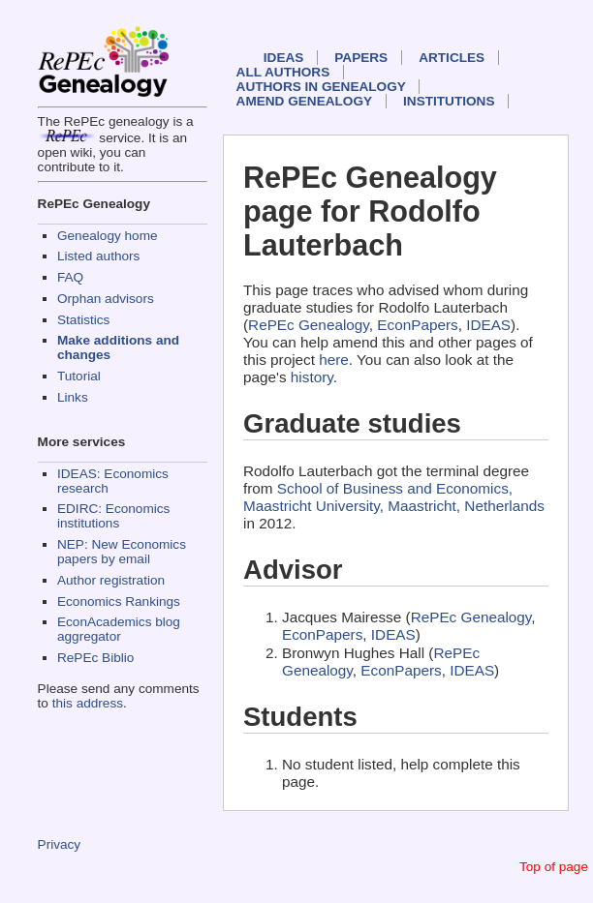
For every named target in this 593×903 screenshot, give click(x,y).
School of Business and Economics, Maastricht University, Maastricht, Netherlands (394, 497)
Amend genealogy (304, 101)
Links (72, 397)
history (312, 377)
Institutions (448, 101)
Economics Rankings (118, 601)
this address (87, 703)
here (334, 359)
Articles (451, 57)
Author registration (111, 580)
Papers (361, 57)
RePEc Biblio (95, 657)
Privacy (59, 844)
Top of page (553, 866)
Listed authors (98, 256)
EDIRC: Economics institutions (113, 515)
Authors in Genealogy (321, 86)
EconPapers (417, 324)
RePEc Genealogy (308, 324)
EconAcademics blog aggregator (118, 629)
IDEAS (284, 57)
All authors (283, 72)
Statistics (83, 320)
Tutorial (79, 376)
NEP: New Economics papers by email (121, 551)
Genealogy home (107, 235)
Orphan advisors (105, 298)
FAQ (70, 277)
